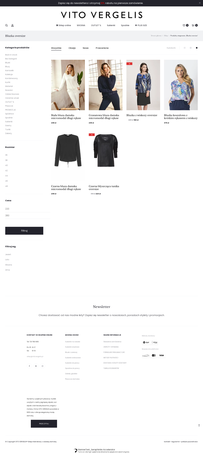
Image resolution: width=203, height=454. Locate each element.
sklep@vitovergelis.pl (35, 356)
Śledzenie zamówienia (112, 342)
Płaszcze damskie (72, 379)
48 (6, 186)
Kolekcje (9, 74)
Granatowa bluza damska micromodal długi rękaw (104, 117)
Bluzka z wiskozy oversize (141, 115)
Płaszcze (9, 106)
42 (6, 170)
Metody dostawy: (148, 336)
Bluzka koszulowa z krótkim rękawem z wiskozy (181, 117)
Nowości (9, 90)
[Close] (200, 2)
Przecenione (102, 48)
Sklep (166, 36)
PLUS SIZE (141, 25)
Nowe (86, 48)
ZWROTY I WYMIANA (111, 347)
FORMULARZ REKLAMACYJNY (114, 352)
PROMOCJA (10, 109)
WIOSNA (81, 25)
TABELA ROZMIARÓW (111, 368)
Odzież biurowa (12, 94)
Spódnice (9, 113)
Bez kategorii (11, 58)
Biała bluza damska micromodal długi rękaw (66, 117)
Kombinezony (11, 78)
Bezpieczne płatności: (150, 349)
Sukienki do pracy (72, 363)
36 (6, 155)
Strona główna (156, 36)
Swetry (8, 125)
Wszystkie (56, 48)
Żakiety (8, 133)
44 (6, 175)
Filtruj (24, 230)
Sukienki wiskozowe (73, 358)
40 (6, 165)
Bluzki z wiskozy (71, 352)
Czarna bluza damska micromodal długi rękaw (66, 188)
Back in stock (11, 54)
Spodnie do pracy (72, 368)
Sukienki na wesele (72, 342)
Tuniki (7, 129)
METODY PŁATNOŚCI (110, 358)
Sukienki (111, 25)
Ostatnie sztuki (12, 98)
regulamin (175, 442)
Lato (7, 259)
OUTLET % (96, 25)
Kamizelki (9, 70)
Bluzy (7, 66)
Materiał (9, 86)
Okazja (72, 48)
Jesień (8, 254)
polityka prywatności (189, 442)
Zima (7, 270)
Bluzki (7, 62)
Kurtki (7, 82)
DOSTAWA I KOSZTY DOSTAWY (115, 363)
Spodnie (125, 25)
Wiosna (8, 264)
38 (6, 160)
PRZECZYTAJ (44, 424)
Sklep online (63, 25)
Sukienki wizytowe (72, 347)
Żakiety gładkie (71, 374)
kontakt (167, 442)
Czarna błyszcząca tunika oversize (104, 188)
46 (6, 181)
